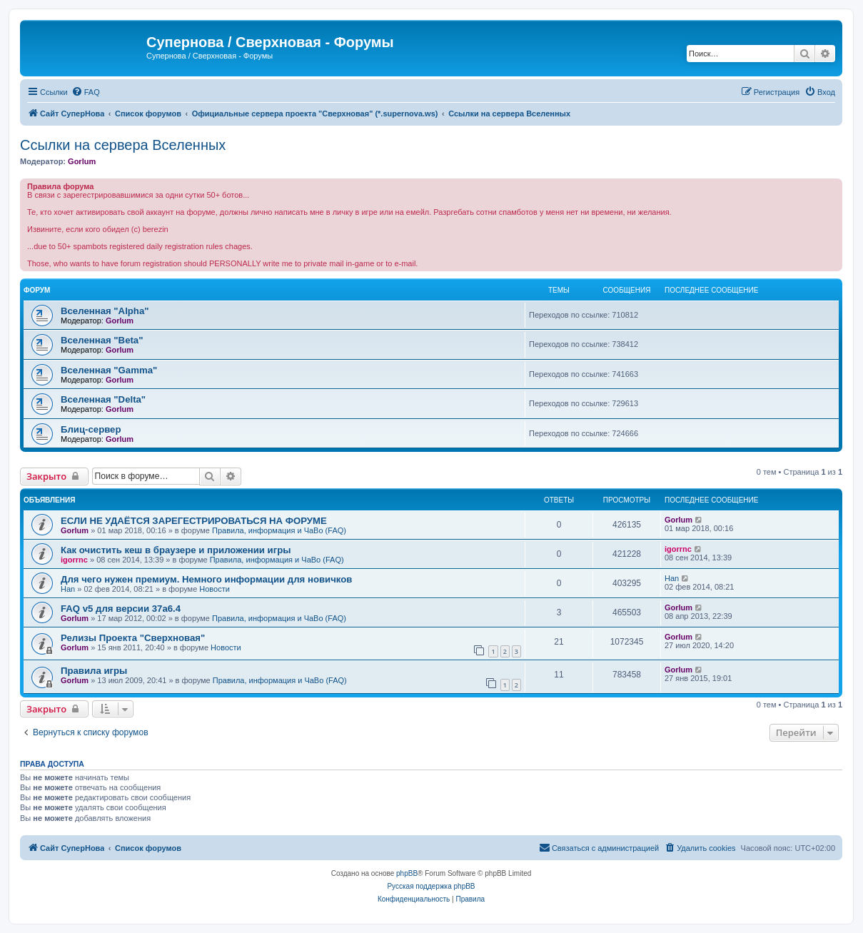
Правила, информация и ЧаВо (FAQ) (279, 530)
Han (68, 589)
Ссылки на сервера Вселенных (123, 145)
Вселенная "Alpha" (105, 311)
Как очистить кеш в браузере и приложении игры (176, 550)
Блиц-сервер (91, 429)
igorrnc (74, 559)
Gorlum (82, 161)
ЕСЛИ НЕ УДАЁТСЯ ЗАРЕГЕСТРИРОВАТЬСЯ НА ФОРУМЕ (194, 520)
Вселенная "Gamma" (109, 370)
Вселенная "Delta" (103, 399)
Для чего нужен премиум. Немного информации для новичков (206, 579)
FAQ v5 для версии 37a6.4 (121, 608)
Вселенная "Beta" (102, 340)
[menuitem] (85, 92)
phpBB (407, 873)
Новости (214, 589)
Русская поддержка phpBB (431, 886)
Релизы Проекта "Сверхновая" (133, 637)
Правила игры (94, 670)
